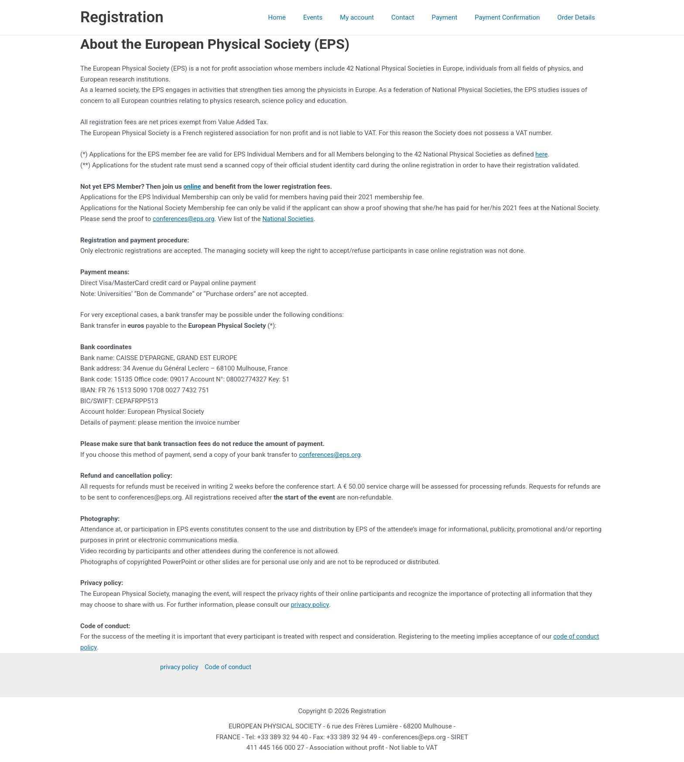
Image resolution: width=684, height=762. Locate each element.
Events (336, 17)
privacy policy (310, 605)
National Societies (290, 219)
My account (376, 17)
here (541, 154)
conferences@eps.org (184, 219)
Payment (456, 17)
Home (305, 17)
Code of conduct (229, 667)
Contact (418, 17)
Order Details (578, 17)
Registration (122, 17)
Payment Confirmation (513, 17)
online (193, 186)
